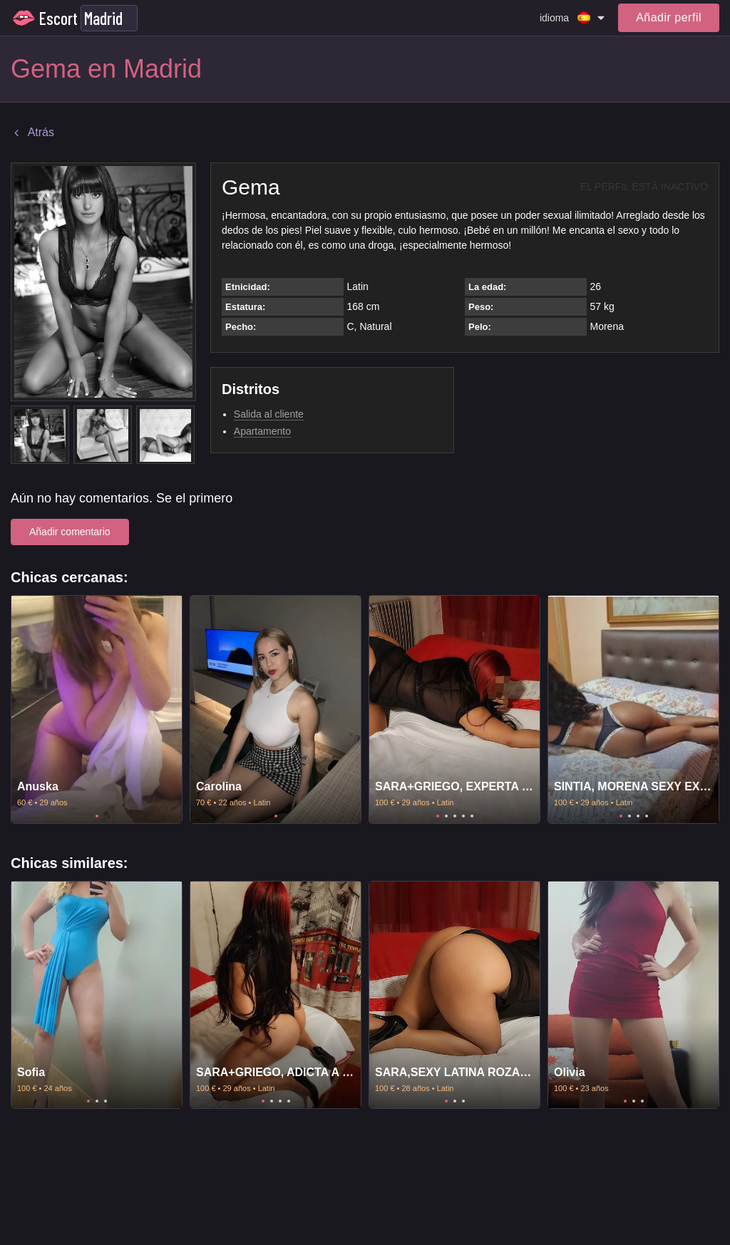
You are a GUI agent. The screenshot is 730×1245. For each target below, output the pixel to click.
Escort (58, 18)
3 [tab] (454, 816)
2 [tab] (446, 816)
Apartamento (262, 431)
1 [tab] (97, 816)
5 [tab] (472, 816)
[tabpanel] (96, 709)
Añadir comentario (69, 531)
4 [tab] (463, 816)
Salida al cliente (269, 414)
